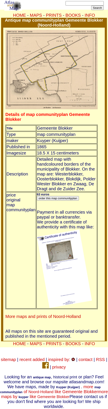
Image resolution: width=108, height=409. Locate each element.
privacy (59, 367)
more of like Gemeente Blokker (50, 389)
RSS (100, 359)
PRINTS (54, 15)
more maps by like (54, 394)
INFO (90, 15)
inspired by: (61, 359)
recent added (32, 359)
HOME (19, 15)
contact (85, 359)
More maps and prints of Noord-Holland (43, 316)
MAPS (36, 15)
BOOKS (73, 15)
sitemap (8, 359)
